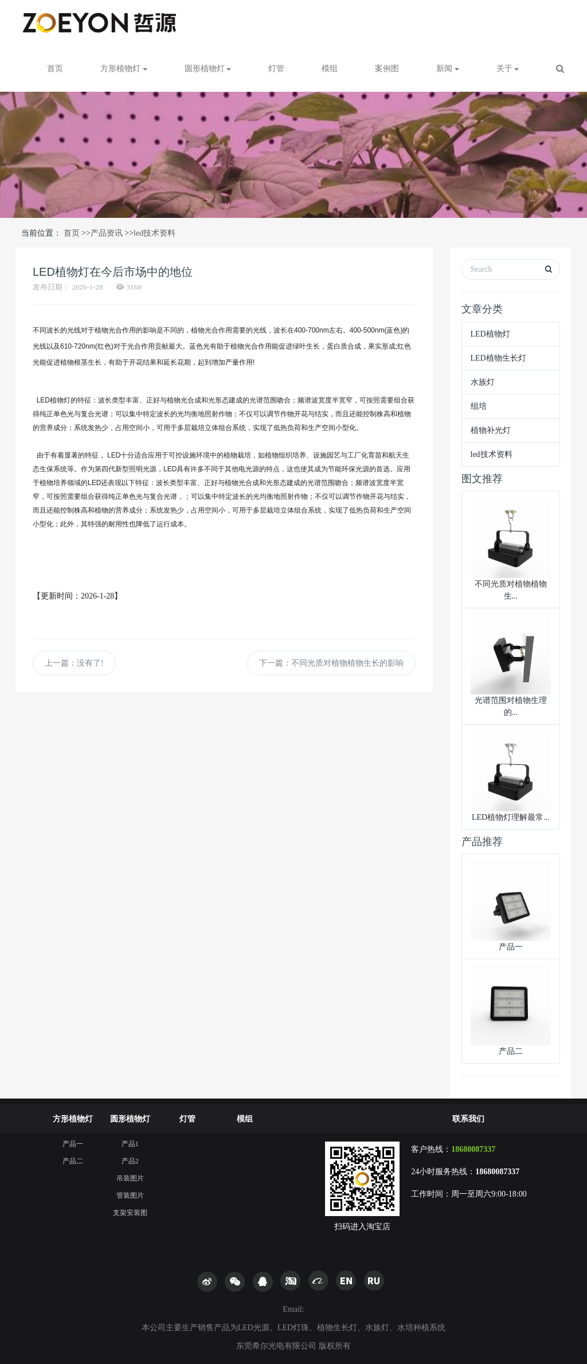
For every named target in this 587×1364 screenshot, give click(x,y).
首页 (55, 68)
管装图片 (130, 1195)
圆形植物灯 (130, 1119)
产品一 (72, 1144)
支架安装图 (130, 1213)
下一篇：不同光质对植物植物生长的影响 (331, 663)
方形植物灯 (73, 1119)
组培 (479, 406)
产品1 (130, 1144)
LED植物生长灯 (498, 358)
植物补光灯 (491, 430)
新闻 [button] (447, 68)
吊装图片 (130, 1178)
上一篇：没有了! (74, 663)
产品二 (72, 1161)
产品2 (130, 1161)
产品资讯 (107, 233)
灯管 (276, 68)
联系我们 (468, 1119)
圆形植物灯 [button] (208, 68)
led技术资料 (154, 233)
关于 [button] (507, 68)
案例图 (387, 68)
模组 (330, 68)
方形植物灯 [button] (123, 68)
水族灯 (483, 382)
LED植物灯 (490, 334)
